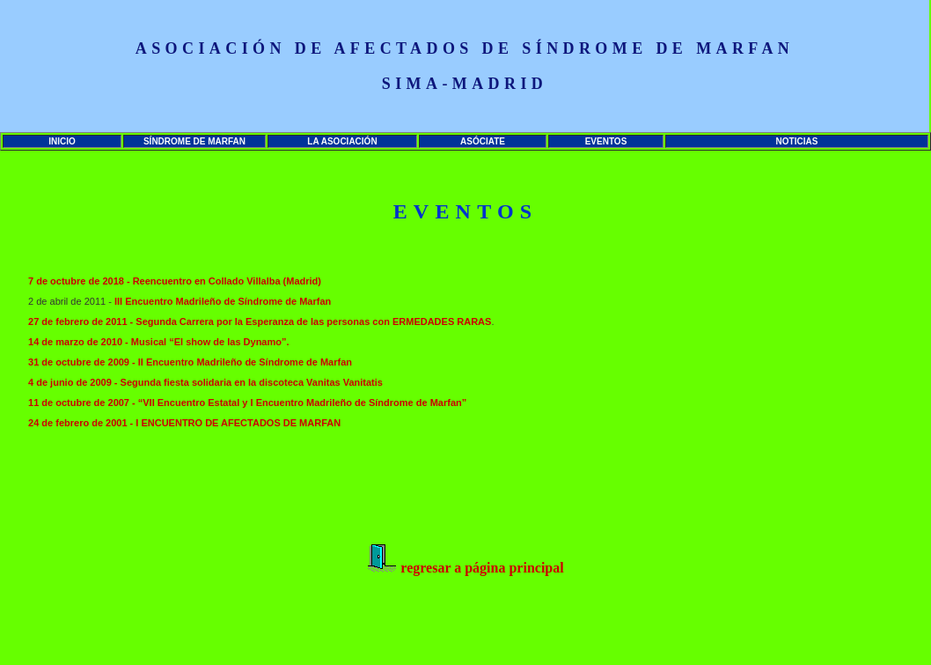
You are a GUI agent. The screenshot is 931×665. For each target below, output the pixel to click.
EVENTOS (606, 141)
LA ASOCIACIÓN (342, 141)
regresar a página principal (465, 567)
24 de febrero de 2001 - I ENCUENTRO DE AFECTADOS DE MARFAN (184, 422)
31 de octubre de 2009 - (83, 362)
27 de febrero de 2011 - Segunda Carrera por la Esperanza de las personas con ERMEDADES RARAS (259, 321)
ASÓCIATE (482, 141)
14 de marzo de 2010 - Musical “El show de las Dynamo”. (159, 341)
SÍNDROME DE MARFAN (194, 141)
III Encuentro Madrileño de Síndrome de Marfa (220, 301)
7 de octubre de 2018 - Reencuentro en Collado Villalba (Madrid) (174, 281)
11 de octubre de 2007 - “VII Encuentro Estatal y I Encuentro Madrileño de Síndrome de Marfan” (247, 402)
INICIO (62, 141)
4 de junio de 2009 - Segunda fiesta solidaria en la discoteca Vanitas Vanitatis (205, 382)
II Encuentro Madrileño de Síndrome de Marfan (245, 362)
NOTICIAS (797, 141)
